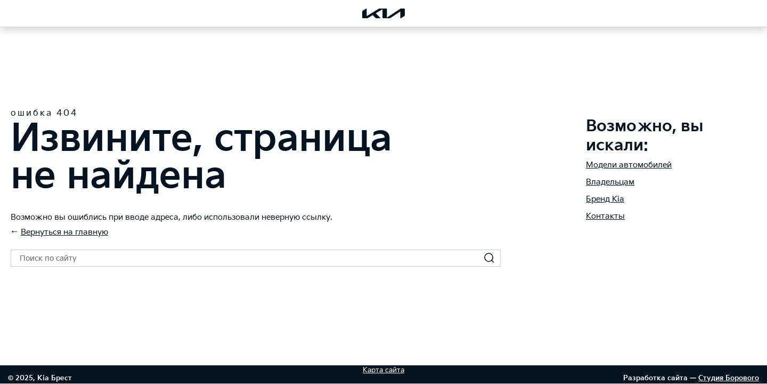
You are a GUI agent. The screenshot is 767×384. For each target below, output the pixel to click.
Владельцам (610, 182)
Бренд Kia (605, 199)
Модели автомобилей (629, 165)
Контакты (605, 216)
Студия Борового (728, 378)
